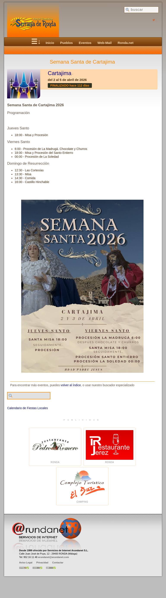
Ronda (55, 447)
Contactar (57, 562)
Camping (82, 486)
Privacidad (42, 562)
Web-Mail (104, 43)
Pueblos (66, 43)
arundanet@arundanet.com (53, 557)
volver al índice (71, 385)
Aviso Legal (25, 562)
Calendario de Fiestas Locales (27, 408)
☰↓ (36, 41)
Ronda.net (125, 43)
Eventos (85, 43)
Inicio (50, 43)
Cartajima (59, 73)
